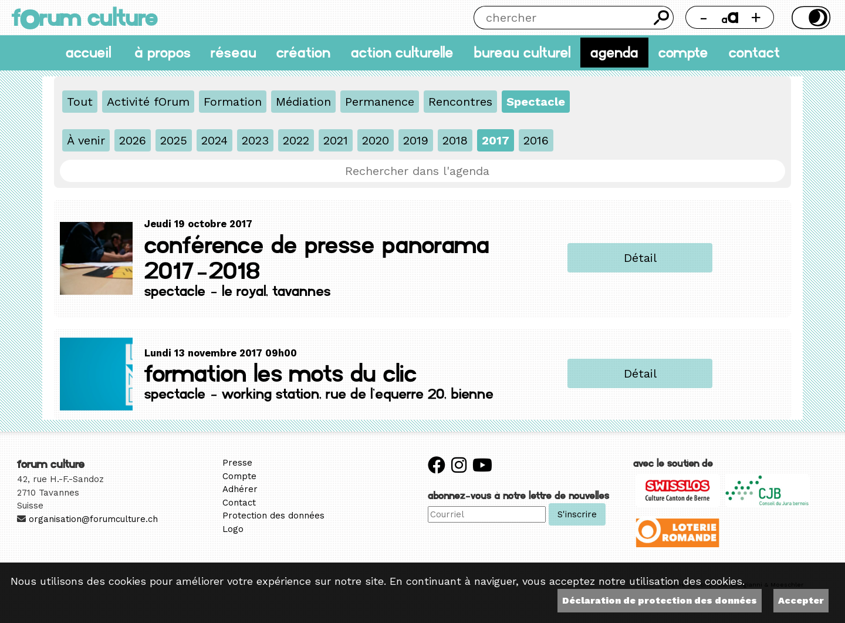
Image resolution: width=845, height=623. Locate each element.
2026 (132, 140)
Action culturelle (402, 52)
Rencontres (460, 102)
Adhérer (240, 489)
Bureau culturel (522, 52)
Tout (80, 102)
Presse (237, 462)
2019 (415, 140)
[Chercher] (562, 17)
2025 (173, 140)
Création (303, 52)
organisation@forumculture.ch (93, 519)
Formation (233, 102)
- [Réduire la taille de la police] (703, 17)
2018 (455, 140)
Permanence (379, 102)
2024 (214, 140)
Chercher (662, 17)
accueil (88, 52)
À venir (86, 140)
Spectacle (535, 102)
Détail (640, 258)
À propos (162, 52)
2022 (296, 140)
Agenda (614, 52)
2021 (335, 140)
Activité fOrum (148, 102)
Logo (233, 529)
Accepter (801, 600)
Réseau (233, 52)
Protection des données (273, 515)
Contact (754, 52)
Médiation (303, 102)
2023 (255, 140)
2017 (495, 140)
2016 (536, 140)
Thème (809, 17)
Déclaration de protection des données (659, 600)
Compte (683, 52)
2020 (375, 140)
